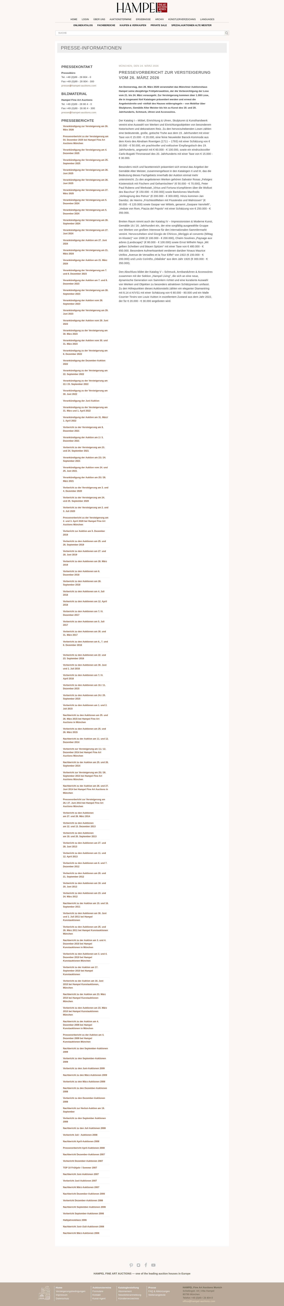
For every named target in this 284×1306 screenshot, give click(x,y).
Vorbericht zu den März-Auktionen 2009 (84, 1081)
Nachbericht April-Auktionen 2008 (81, 1141)
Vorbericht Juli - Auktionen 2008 (80, 1135)
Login (85, 19)
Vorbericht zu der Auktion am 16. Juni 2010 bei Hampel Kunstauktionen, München (83, 984)
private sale (159, 25)
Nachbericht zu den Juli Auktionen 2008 (84, 1128)
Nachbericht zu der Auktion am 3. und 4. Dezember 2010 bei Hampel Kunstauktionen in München (84, 943)
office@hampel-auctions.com (199, 1301)
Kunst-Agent (99, 1298)
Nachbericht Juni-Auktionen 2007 (81, 1174)
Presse (152, 1287)
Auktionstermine (120, 19)
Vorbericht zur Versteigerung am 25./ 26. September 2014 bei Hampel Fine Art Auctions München (84, 776)
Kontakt (97, 1295)
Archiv (159, 19)
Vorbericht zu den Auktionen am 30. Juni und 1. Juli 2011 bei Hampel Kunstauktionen (84, 916)
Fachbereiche (106, 25)
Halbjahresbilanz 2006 (75, 1220)
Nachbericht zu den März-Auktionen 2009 (85, 1075)
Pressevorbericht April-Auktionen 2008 (84, 1148)
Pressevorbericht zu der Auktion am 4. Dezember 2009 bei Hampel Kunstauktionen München (83, 1038)
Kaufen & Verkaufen (133, 25)
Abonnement (125, 1291)
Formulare (98, 1291)
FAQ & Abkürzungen (159, 1291)
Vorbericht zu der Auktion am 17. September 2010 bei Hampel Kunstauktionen (80, 970)
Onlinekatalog (83, 25)
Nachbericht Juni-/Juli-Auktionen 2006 (83, 1226)
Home (74, 19)
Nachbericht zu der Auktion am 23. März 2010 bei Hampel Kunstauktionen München (84, 997)
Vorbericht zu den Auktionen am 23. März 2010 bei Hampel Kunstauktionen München (85, 1011)
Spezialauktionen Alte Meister (191, 25)
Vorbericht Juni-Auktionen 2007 (80, 1181)
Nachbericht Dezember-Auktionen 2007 (84, 1154)
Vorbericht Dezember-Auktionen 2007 (83, 1161)
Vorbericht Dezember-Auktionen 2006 (83, 1200)
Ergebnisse (143, 19)
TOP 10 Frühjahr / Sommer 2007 (80, 1167)
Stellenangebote (157, 1295)
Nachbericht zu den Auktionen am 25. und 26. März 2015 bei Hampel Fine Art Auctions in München (85, 718)
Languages (207, 19)
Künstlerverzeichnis (182, 19)
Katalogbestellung (128, 1287)
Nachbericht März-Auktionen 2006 (81, 1233)
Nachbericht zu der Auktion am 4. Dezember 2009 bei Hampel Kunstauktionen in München (81, 1025)
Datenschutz (62, 1298)
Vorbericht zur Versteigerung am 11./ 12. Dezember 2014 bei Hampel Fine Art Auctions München (84, 752)
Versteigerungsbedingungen (70, 1291)
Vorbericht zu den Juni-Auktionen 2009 (84, 1068)
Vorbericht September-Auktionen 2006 (83, 1213)
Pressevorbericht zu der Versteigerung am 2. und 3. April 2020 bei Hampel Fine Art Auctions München (85, 521)
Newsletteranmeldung (129, 1295)
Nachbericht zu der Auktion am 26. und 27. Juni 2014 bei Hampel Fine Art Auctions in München (85, 789)
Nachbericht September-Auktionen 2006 (84, 1207)
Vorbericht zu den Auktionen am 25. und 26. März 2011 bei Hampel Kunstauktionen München (85, 930)
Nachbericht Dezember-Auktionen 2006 (84, 1194)
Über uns (99, 19)
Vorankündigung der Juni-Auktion (81, 401)
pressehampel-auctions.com (78, 85)
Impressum (62, 1295)
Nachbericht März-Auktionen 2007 (81, 1187)
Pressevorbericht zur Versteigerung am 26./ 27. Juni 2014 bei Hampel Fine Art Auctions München (84, 803)
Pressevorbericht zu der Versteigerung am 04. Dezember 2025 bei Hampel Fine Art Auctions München (85, 140)
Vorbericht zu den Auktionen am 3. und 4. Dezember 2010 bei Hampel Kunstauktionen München (85, 957)
